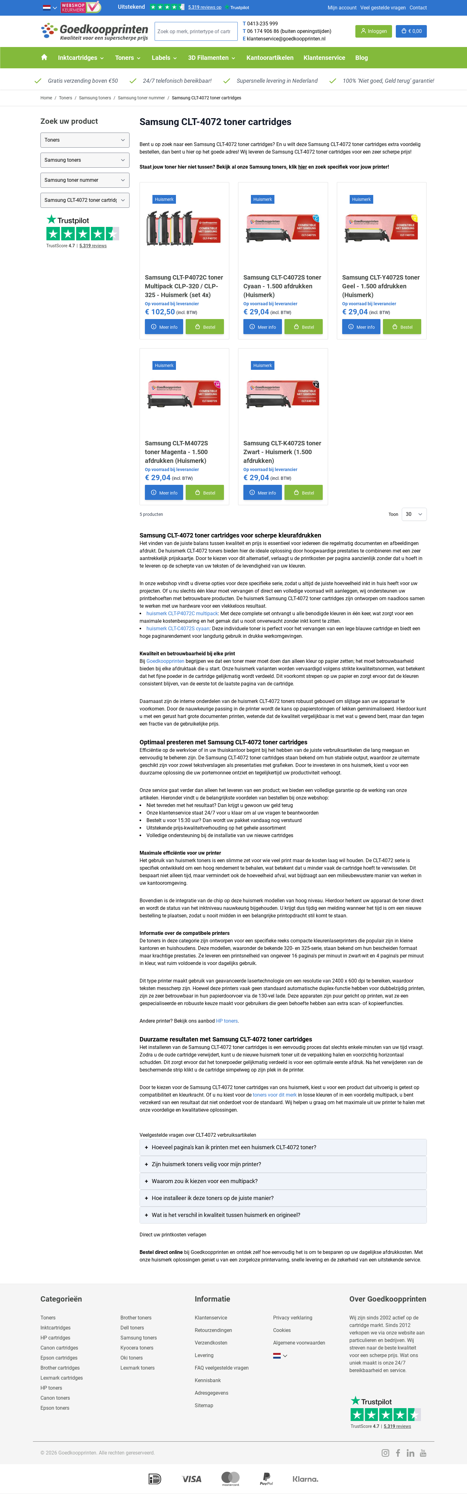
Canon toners (55, 1398)
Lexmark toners (137, 1368)
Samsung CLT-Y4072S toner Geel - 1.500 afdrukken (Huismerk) (381, 286)
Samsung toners (95, 97)
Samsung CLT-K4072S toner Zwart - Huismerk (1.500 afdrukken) (282, 451)
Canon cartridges (59, 1348)
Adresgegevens (211, 1393)
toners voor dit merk (275, 1095)
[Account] (373, 31)
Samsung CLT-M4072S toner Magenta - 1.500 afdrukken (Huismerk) (176, 451)
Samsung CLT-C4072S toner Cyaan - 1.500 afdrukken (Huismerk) (282, 286)
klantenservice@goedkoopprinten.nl (286, 39)
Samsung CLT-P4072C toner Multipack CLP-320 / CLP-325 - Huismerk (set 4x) (184, 286)
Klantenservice (211, 1318)
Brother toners (135, 1318)
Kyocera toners (136, 1348)
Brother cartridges (60, 1368)
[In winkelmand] (205, 326)
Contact (418, 8)
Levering (204, 1355)
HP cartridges (55, 1338)
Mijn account (342, 8)
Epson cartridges (58, 1358)
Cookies (282, 1330)
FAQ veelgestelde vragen (222, 1368)
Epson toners (54, 1408)
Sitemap (204, 1405)
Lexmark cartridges (61, 1378)
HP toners (227, 1021)
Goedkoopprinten (165, 661)
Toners (65, 97)
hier (302, 167)
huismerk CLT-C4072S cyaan (178, 629)
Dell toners (132, 1328)
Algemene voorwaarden (299, 1343)
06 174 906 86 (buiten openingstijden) (289, 31)
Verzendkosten (211, 1343)
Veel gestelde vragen (383, 8)
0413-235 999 (262, 24)
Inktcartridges (55, 1328)
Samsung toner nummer (141, 97)
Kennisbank (208, 1380)
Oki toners (131, 1358)
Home (46, 97)
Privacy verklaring (292, 1318)
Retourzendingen (213, 1330)
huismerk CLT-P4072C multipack (182, 613)
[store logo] (95, 31)
